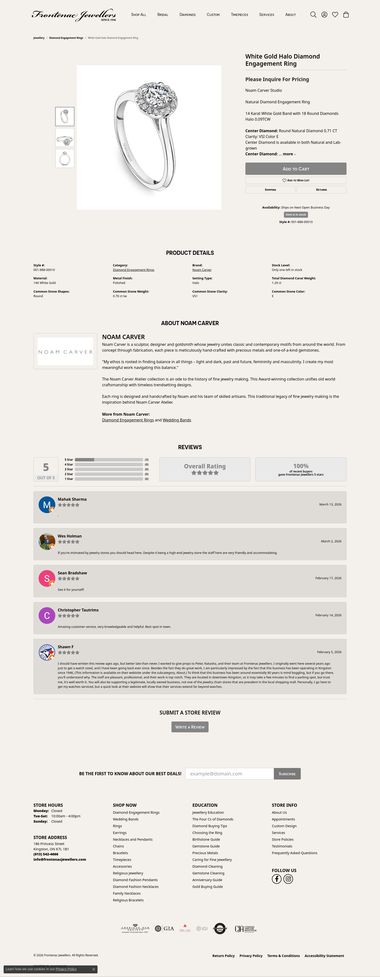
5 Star (69, 460)
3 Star (69, 469)
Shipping (270, 189)
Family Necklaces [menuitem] (127, 893)
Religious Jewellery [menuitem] (128, 873)
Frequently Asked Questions (294, 853)
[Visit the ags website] (135, 929)
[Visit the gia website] (164, 929)
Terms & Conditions (283, 955)
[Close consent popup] (93, 969)
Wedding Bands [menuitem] (125, 819)
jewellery (39, 37)
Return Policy (223, 955)
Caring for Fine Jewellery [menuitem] (212, 859)
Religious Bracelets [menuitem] (128, 900)
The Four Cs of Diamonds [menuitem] (212, 819)
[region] (149, 137)
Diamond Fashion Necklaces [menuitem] (136, 886)
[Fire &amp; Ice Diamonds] (185, 929)
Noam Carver (202, 270)
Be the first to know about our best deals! (130, 773)
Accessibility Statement (324, 955)
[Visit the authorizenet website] (220, 929)
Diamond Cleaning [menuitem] (207, 866)
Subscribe (287, 774)
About (290, 14)
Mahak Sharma (72, 499)
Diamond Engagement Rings (66, 37)
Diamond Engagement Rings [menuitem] (136, 812)
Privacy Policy (251, 955)
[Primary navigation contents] (213, 14)
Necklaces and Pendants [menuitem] (132, 839)
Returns (321, 189)
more (289, 154)
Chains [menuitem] (118, 846)
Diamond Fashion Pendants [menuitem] (135, 880)
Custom (213, 14)
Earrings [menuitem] (119, 832)
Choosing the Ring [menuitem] (207, 832)
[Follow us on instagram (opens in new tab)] (288, 879)
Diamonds (188, 14)
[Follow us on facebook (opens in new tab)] (277, 879)
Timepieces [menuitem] (122, 859)
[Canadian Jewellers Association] (246, 929)
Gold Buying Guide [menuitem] (207, 886)
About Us (279, 812)
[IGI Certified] (202, 929)
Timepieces (239, 14)
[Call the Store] (45, 854)
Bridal (162, 14)
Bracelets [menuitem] (120, 853)
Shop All (138, 14)
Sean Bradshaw (72, 573)
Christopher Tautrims (78, 610)
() (147, 460)
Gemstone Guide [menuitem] (206, 846)
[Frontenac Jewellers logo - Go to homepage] (74, 14)
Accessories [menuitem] (122, 866)
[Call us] (59, 859)
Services (266, 14)
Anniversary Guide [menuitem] (207, 880)
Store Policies (283, 839)
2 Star (69, 474)
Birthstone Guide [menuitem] (206, 839)
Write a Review (190, 726)
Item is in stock (296, 214)
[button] (313, 14)
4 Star (69, 464)
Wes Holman (70, 536)
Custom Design (284, 826)
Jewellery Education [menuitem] (208, 812)
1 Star (69, 479)
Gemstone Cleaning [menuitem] (208, 873)
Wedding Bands (177, 420)
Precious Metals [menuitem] (205, 853)
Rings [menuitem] (117, 826)
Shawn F (66, 646)
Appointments (283, 819)
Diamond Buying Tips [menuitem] (209, 826)
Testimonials (282, 846)
